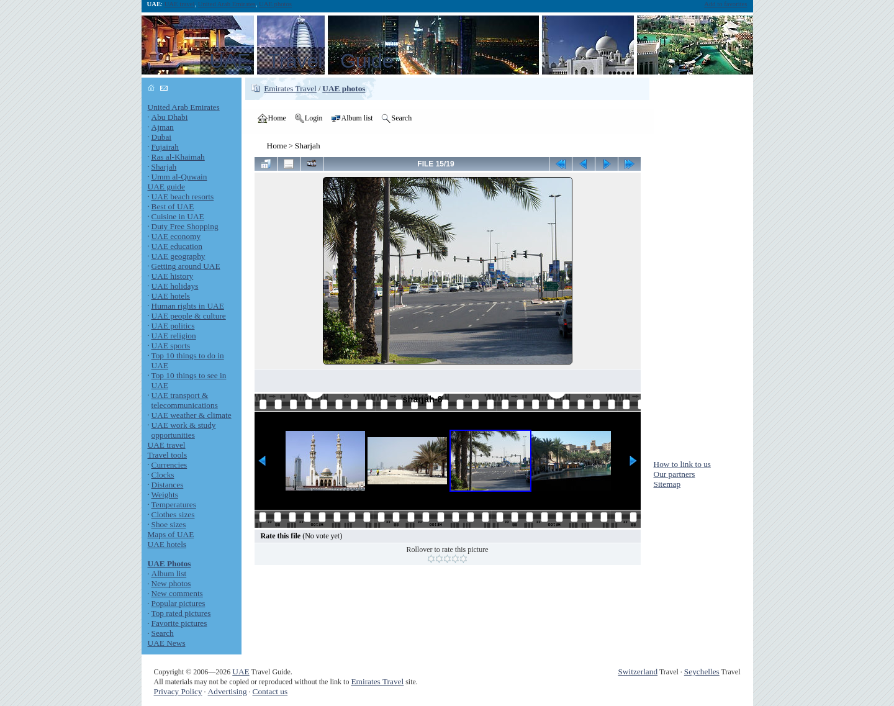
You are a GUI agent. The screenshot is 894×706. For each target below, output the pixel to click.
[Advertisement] (703, 264)
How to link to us (682, 464)
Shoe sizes (168, 524)
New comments (177, 593)
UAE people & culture (188, 315)
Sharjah (164, 166)
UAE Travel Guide (302, 61)
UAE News (167, 643)
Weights (164, 494)
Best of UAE (172, 206)
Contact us (270, 691)
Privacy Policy (178, 691)
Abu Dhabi (169, 117)
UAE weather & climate (191, 415)
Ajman (162, 127)
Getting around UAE (185, 266)
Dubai (161, 137)
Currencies (169, 464)
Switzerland (637, 671)
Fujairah (165, 147)
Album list (169, 573)
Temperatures (173, 504)
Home (277, 145)
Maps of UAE (171, 534)
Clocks (162, 474)
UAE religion (173, 335)
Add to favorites (725, 4)
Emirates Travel (290, 88)
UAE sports (171, 345)
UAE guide (166, 186)
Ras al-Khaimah (178, 156)
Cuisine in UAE (177, 216)
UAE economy (176, 236)
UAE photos (275, 4)
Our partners (674, 474)
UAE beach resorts (182, 196)
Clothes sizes (173, 514)
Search (162, 633)
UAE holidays (175, 286)
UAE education (177, 246)
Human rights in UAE (187, 305)
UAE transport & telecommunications (184, 400)
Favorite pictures (179, 623)
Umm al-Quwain (179, 176)
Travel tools (167, 454)
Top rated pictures (181, 613)
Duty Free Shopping (185, 226)
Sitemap (667, 484)
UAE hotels (171, 296)
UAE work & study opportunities (183, 430)
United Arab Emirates (227, 4)
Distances (167, 484)
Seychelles (702, 671)
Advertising (227, 691)
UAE (240, 671)
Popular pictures (178, 603)
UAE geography (178, 256)
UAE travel (180, 4)
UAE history (172, 276)
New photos (171, 583)
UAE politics (173, 325)
